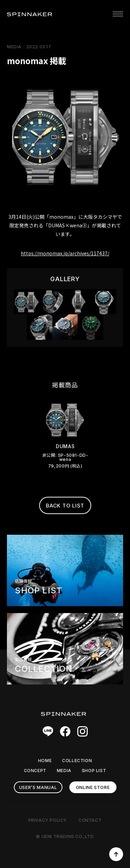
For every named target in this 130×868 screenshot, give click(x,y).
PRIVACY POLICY (47, 820)
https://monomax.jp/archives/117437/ (65, 253)
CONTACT (90, 820)
